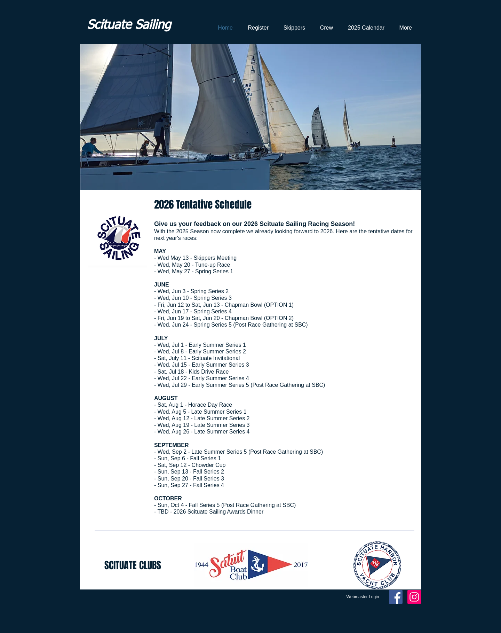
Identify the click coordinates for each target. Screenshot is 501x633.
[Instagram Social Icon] (414, 597)
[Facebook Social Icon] (396, 597)
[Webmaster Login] (362, 597)
